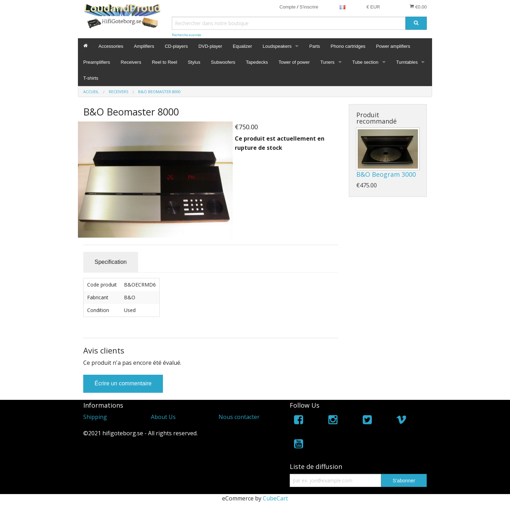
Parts (314, 46)
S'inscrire (309, 7)
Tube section (365, 62)
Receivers (131, 62)
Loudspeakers (277, 46)
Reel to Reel (164, 62)
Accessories (110, 46)
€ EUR (373, 7)
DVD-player (210, 46)
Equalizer (242, 46)
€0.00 (418, 7)
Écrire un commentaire (123, 383)
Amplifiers (144, 46)
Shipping (95, 417)
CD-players (176, 46)
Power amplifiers (393, 46)
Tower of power (294, 62)
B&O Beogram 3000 (386, 174)
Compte (287, 7)
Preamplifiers (96, 62)
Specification (111, 262)
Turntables (407, 62)
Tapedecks (257, 62)
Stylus (194, 62)
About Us (163, 417)
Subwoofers (223, 62)
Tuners (328, 62)
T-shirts (90, 78)
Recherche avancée (186, 35)
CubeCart (275, 498)
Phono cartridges (348, 46)
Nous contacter (239, 417)
